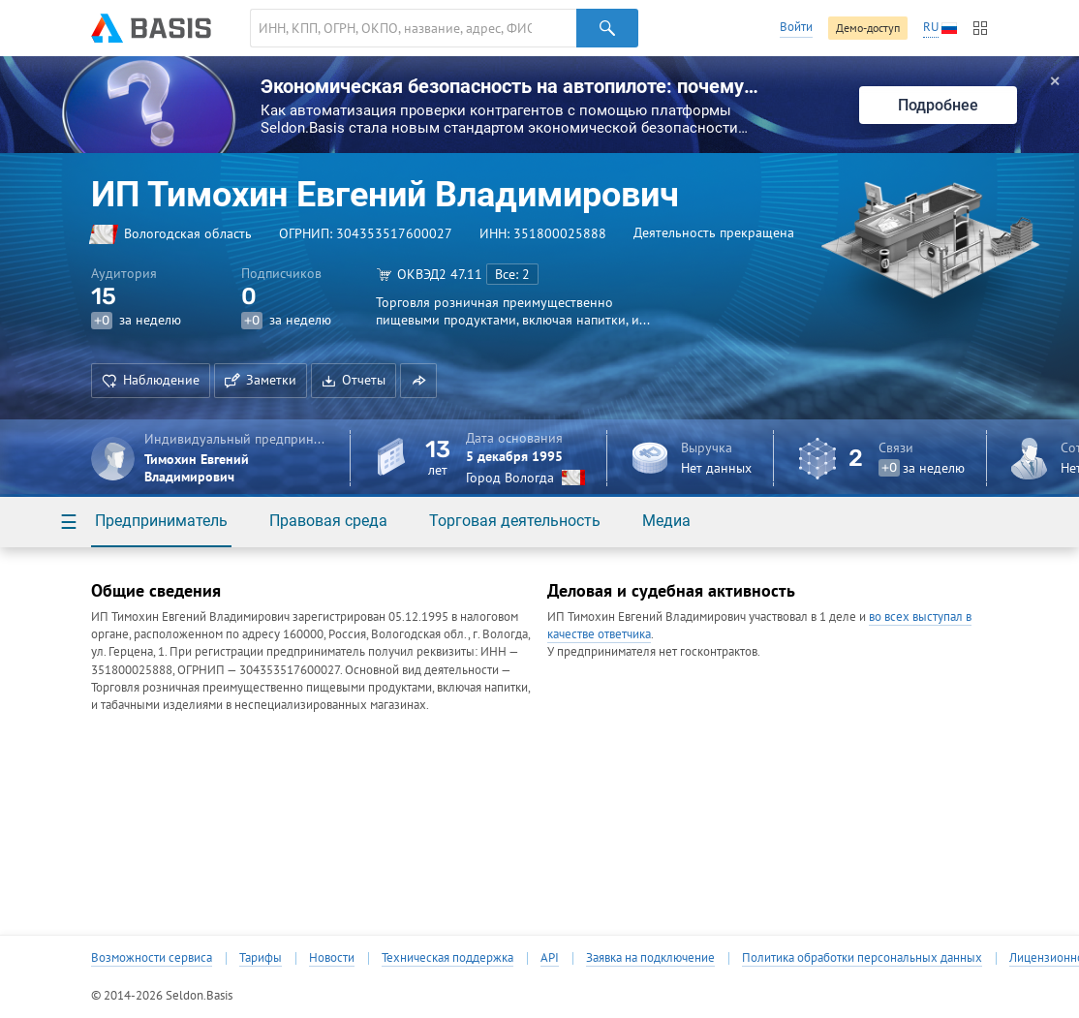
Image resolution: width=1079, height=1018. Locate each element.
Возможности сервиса (151, 958)
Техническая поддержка (447, 958)
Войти (796, 26)
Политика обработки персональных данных (862, 958)
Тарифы (260, 958)
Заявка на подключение (650, 958)
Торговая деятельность (515, 520)
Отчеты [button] (353, 379)
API (549, 958)
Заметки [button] (260, 379)
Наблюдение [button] (151, 379)
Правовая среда (328, 520)
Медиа (666, 520)
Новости (332, 958)
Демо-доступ (868, 27)
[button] (418, 380)
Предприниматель (161, 520)
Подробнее (938, 105)
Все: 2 (512, 274)
